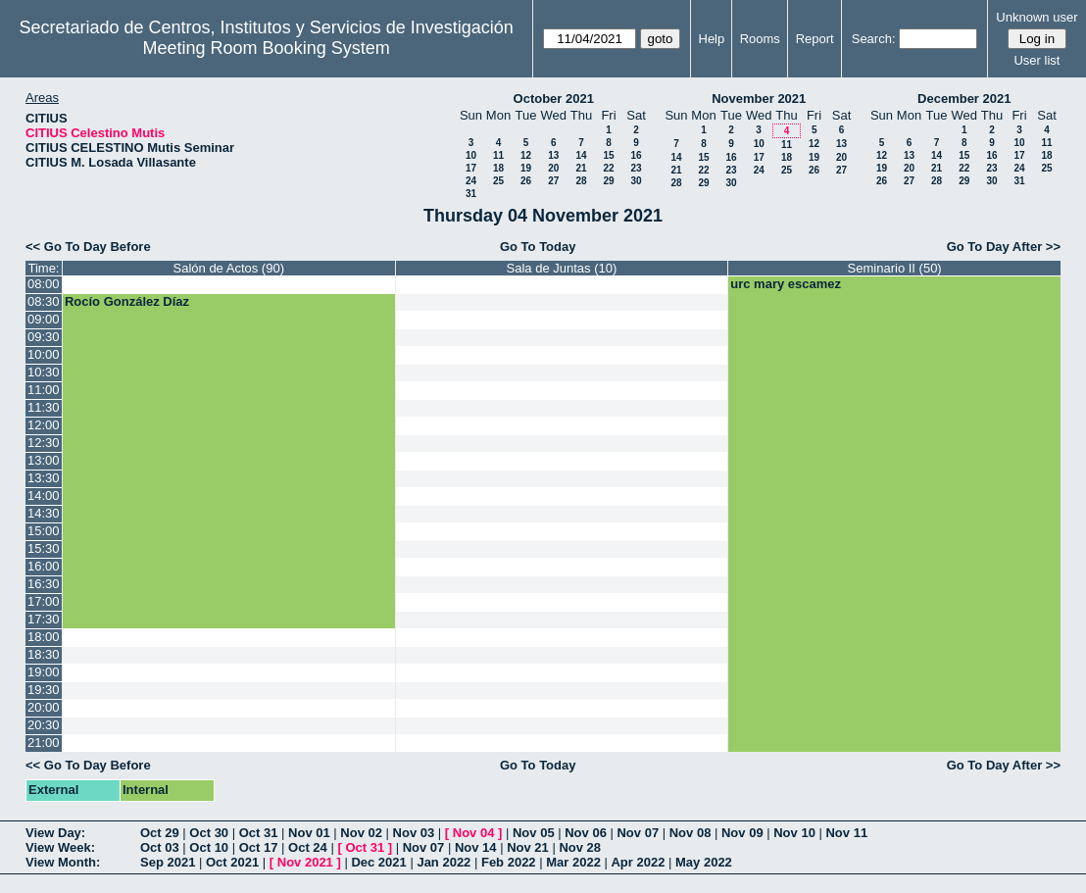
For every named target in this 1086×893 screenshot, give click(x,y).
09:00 (43, 319)
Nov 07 (638, 832)
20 (553, 168)
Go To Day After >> (1004, 246)
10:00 (43, 354)
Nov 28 (580, 847)
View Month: (62, 862)
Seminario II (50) (895, 268)
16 (635, 155)
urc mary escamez (785, 283)
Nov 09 (742, 832)
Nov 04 (474, 832)
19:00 (43, 672)
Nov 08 (690, 832)
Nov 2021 (305, 862)
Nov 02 (361, 832)
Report (815, 38)
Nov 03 (414, 832)
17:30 (43, 619)
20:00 (43, 707)
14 (580, 155)
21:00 (43, 742)
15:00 (43, 530)
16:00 (43, 566)
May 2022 (703, 862)
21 (580, 168)
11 (498, 155)
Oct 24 (307, 847)
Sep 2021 (167, 862)
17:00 (43, 601)
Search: (874, 38)
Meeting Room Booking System (266, 48)
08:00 (43, 283)
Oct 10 (208, 847)
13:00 (43, 460)
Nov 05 (534, 832)
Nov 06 (586, 832)
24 (471, 180)
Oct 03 (159, 847)
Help (712, 38)
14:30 (43, 513)
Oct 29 (159, 832)
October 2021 (554, 98)
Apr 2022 (638, 862)
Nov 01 (309, 832)
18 (498, 168)
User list (1036, 60)
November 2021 (759, 98)
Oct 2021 (232, 862)
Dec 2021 (378, 862)
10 (471, 155)
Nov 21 (528, 847)
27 (553, 180)
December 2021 (964, 98)
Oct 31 (258, 832)
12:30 (43, 442)
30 (635, 180)
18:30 (43, 654)
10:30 (43, 372)
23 (635, 168)
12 (525, 155)
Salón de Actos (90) (228, 268)
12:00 (43, 425)
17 (471, 168)
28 (580, 180)
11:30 (43, 407)
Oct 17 (258, 847)
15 (608, 155)
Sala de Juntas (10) (562, 268)
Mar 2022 (573, 862)
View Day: (55, 832)
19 (525, 168)
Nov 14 (476, 847)
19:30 (43, 689)
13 (553, 155)
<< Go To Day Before (88, 246)
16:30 (43, 583)
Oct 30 (208, 832)
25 (498, 180)
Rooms (760, 38)
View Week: (60, 847)
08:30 (43, 301)
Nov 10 (794, 832)
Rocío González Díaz (127, 301)
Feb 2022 (508, 862)
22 (608, 168)
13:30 (43, 478)
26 (525, 180)
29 (608, 180)
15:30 (43, 548)
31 (471, 193)
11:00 (43, 389)
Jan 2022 (443, 862)
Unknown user (1036, 17)
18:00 (43, 636)
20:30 (43, 725)
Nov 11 (846, 832)
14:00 (43, 495)
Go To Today (538, 246)
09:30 (43, 336)
